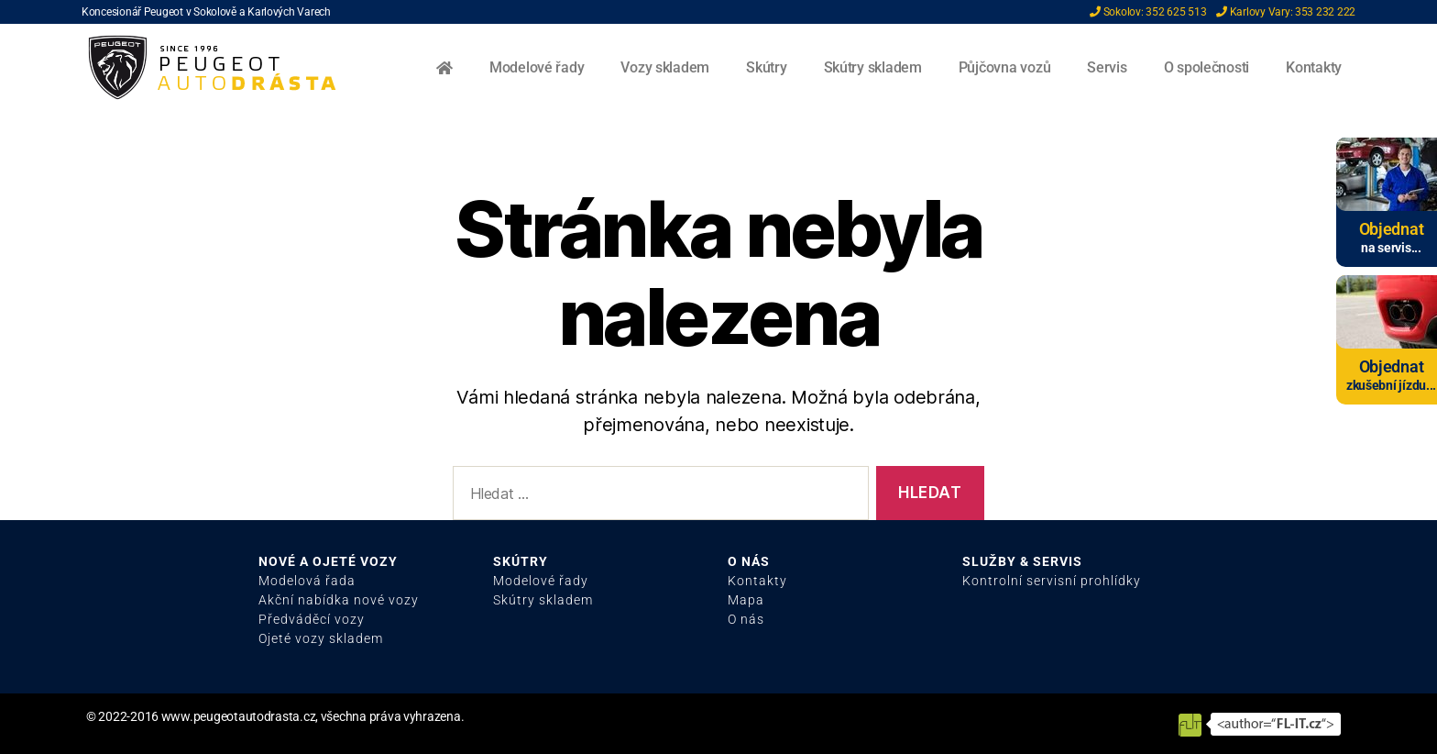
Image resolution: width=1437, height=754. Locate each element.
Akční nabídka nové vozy (338, 600)
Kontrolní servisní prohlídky (1051, 580)
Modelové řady (537, 67)
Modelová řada (307, 580)
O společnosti (1207, 67)
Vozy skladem (664, 67)
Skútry (766, 67)
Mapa (746, 600)
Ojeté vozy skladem (320, 638)
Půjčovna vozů (1005, 67)
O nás (746, 619)
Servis (1106, 67)
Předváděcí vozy (311, 619)
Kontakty (1314, 67)
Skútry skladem (873, 67)
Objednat (1391, 228)
